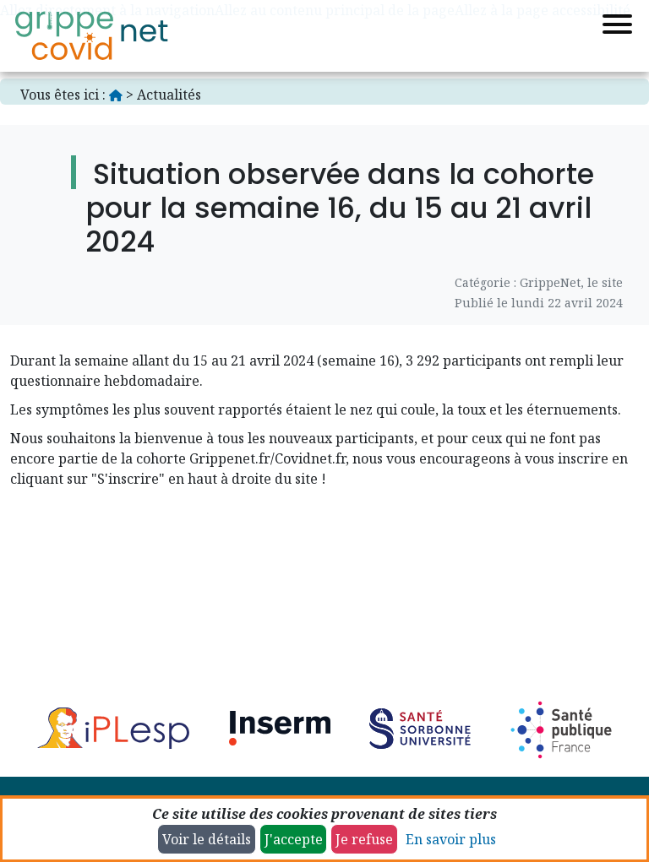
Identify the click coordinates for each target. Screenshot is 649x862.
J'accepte (294, 839)
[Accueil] (91, 36)
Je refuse (364, 839)
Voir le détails (206, 839)
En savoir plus (451, 839)
